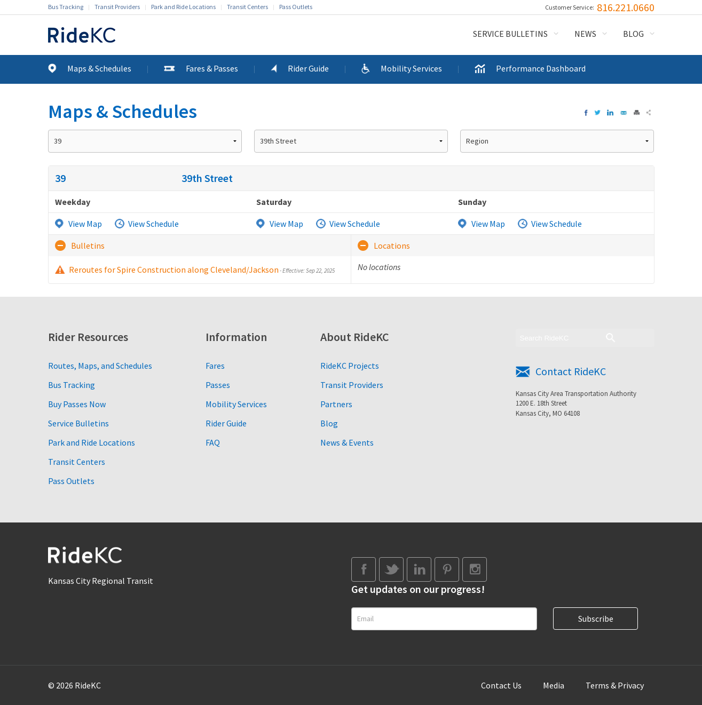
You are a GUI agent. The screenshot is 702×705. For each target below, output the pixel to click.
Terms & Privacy (615, 685)
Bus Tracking (65, 7)
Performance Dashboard (541, 68)
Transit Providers (117, 7)
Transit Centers (247, 7)
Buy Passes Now (77, 404)
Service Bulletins (510, 33)
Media (553, 685)
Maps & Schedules (99, 68)
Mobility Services (411, 68)
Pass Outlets (295, 7)
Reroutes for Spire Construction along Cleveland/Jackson (202, 269)
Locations (392, 245)
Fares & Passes (212, 68)
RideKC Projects (349, 365)
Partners (336, 404)
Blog (633, 33)
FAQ (213, 442)
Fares (215, 365)
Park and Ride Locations (183, 7)
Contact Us (501, 685)
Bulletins (88, 245)
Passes (218, 384)
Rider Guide (308, 68)
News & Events (347, 442)
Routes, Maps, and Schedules (100, 365)
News (585, 33)
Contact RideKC (570, 371)
